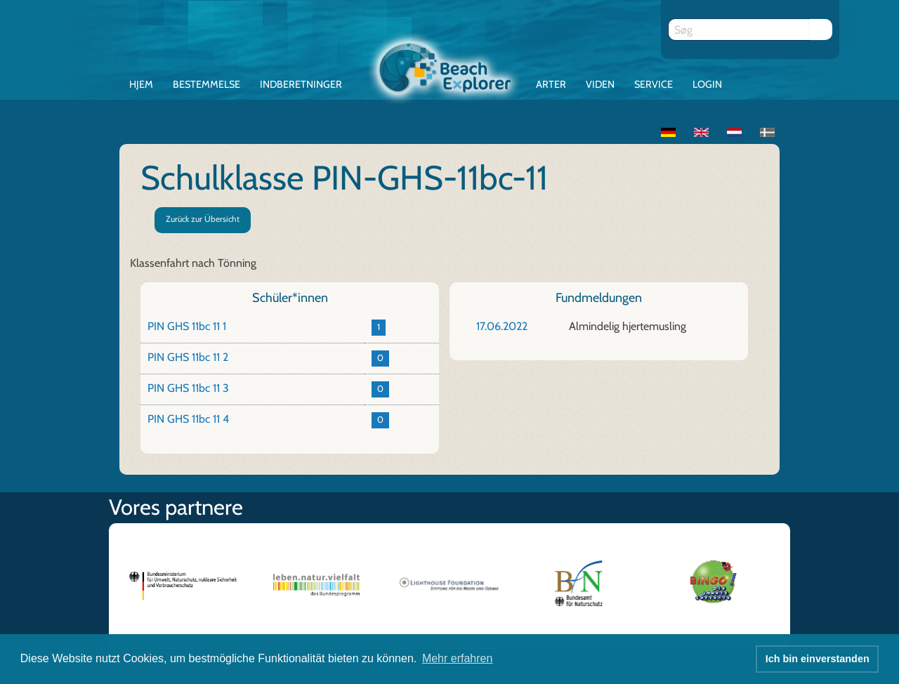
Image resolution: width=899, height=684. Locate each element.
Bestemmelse (206, 84)
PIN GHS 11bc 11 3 (188, 388)
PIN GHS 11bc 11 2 (187, 357)
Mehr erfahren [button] (457, 658)
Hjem (141, 84)
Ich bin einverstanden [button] (818, 658)
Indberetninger (301, 84)
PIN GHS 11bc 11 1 (186, 326)
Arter (551, 84)
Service (653, 84)
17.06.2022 (501, 326)
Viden (600, 84)
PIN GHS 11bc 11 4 (188, 419)
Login (707, 84)
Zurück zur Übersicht (202, 218)
